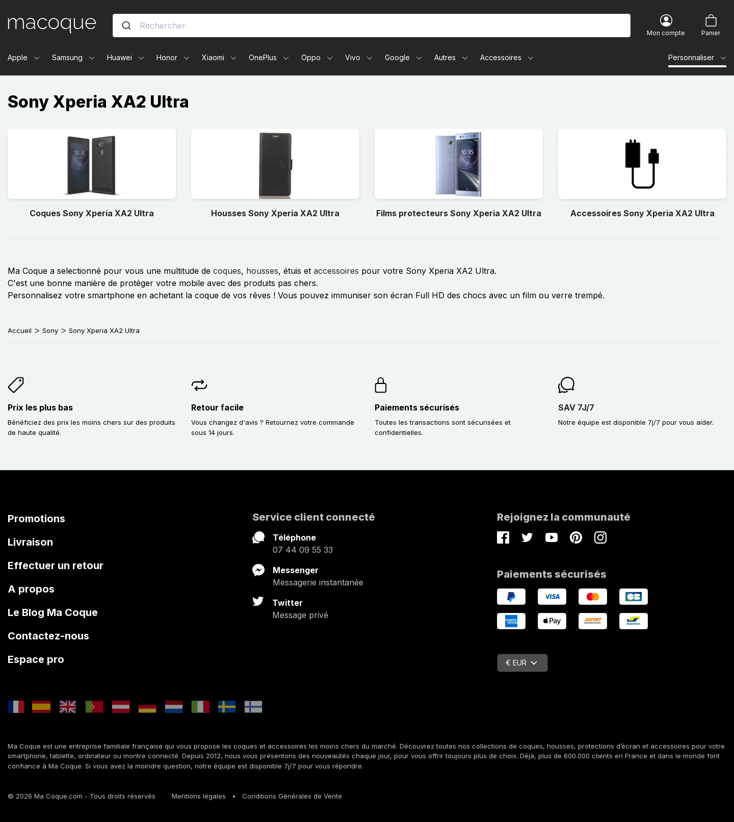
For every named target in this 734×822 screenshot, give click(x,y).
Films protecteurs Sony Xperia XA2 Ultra (458, 213)
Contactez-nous (48, 636)
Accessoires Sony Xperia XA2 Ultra (642, 213)
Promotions (36, 518)
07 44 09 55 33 (303, 550)
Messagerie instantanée (318, 582)
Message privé (300, 615)
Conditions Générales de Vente (292, 796)
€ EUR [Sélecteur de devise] (521, 662)
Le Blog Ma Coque (53, 612)
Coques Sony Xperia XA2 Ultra (92, 213)
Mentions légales (199, 796)
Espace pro (36, 659)
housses (262, 271)
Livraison (30, 542)
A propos (31, 589)
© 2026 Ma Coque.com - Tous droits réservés (81, 796)
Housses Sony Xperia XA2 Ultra (275, 213)
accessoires (336, 271)
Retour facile (217, 407)
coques (227, 271)
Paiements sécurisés (417, 407)
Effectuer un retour (55, 565)
